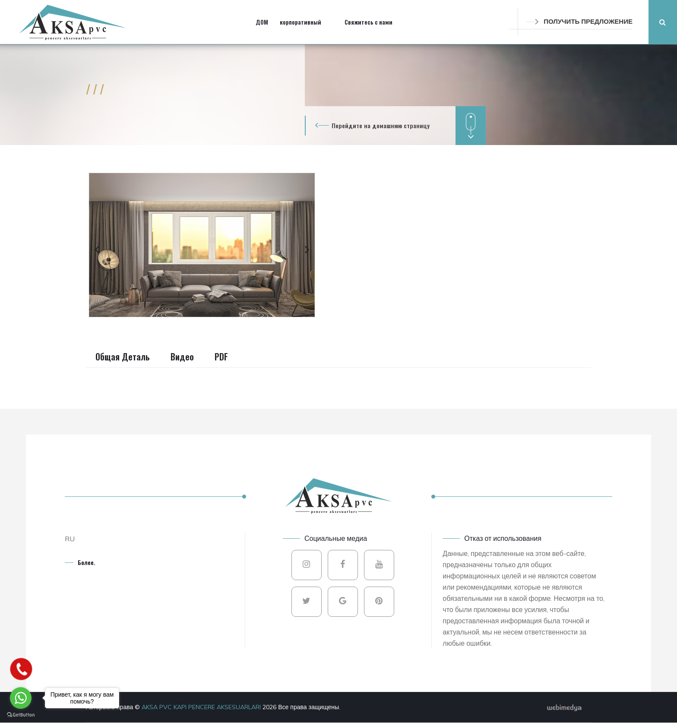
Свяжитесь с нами (368, 21)
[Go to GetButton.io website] (21, 714)
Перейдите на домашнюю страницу (381, 125)
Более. (86, 562)
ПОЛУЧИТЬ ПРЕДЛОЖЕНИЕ (579, 21)
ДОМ (262, 21)
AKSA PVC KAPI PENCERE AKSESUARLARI (202, 707)
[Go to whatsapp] (21, 698)
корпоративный (300, 21)
